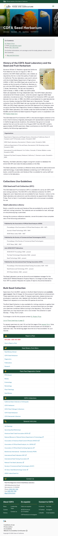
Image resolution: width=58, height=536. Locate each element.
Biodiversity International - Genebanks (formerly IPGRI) (21, 451)
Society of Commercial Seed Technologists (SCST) (19, 466)
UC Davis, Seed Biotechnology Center (16, 470)
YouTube (48, 506)
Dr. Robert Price (10, 43)
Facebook (41, 506)
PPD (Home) (8, 375)
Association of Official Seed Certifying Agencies (20, 448)
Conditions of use (9, 525)
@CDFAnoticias (25, 510)
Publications (8, 363)
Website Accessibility (16, 531)
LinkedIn (41, 513)
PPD (20, 32)
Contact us (14, 511)
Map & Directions (10, 493)
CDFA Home (6, 32)
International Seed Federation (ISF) (16, 455)
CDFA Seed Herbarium (11, 355)
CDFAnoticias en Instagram (29, 515)
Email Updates (50, 513)
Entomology (8, 382)
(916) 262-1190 (11, 491)
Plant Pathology (9, 389)
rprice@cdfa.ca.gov (15, 45)
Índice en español (26, 506)
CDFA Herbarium (9, 405)
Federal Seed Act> (12, 114)
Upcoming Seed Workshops (13, 430)
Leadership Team (14, 507)
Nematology (8, 386)
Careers (6, 510)
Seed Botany (26, 32)
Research (7, 366)
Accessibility (8, 529)
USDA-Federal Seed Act (11, 473)
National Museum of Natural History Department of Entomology (24, 437)
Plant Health (14, 32)
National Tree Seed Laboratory (14, 462)
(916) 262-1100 (13, 489)
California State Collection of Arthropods (17, 402)
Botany (7, 379)
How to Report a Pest (11, 343)
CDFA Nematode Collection (13, 416)
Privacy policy (8, 527)
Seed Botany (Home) (10, 352)
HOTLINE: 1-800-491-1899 (12, 340)
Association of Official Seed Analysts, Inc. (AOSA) (20, 444)
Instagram (49, 510)
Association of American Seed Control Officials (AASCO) (22, 441)
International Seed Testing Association (17, 459)
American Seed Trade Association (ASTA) (17, 433)
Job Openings (8, 426)
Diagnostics (8, 359)
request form (45, 324)
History (6, 513)
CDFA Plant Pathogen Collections (14, 409)
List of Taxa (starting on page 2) (13, 320)
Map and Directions (13, 55)
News (6, 506)
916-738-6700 (13, 47)
